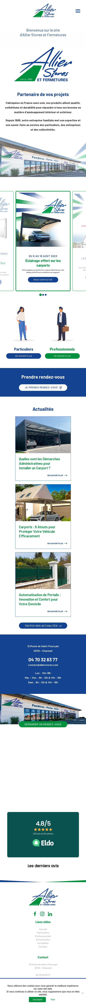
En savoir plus (23, 356)
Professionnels (43, 936)
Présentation (43, 939)
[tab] (40, 294)
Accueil (43, 929)
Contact (43, 946)
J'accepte (37, 999)
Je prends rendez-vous (43, 387)
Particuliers (43, 932)
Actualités (43, 943)
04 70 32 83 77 (43, 659)
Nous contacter (43, 279)
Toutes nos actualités (43, 625)
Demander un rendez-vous (43, 724)
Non (53, 999)
